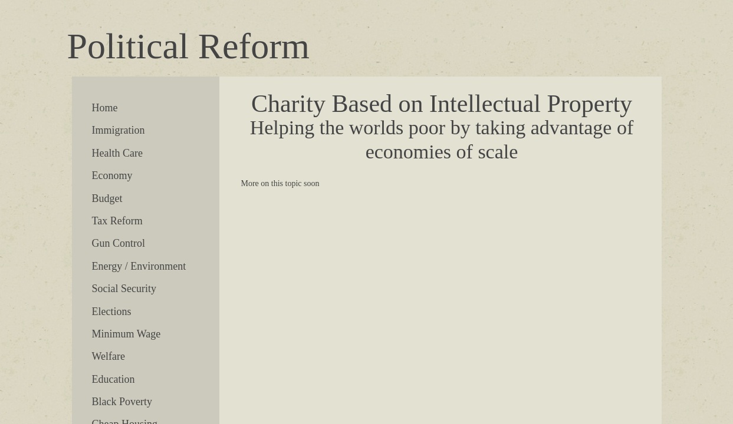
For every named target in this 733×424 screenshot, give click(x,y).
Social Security (124, 288)
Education (113, 379)
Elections (112, 311)
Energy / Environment (139, 266)
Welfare (109, 356)
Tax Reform (117, 221)
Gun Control (119, 243)
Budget (107, 198)
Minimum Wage (126, 334)
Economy (112, 175)
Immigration (118, 130)
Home (105, 108)
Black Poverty (122, 402)
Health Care (117, 153)
